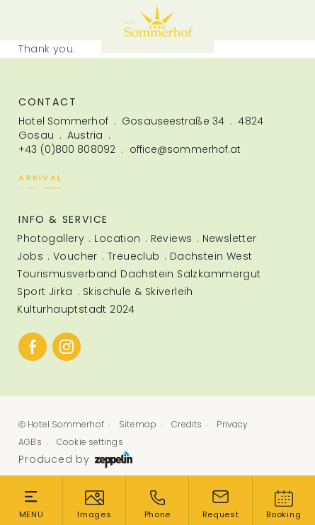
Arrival (40, 180)
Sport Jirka (44, 291)
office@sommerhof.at (185, 149)
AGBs (29, 442)
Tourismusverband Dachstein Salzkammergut (138, 274)
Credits (186, 424)
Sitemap (137, 424)
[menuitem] (47, 238)
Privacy (232, 424)
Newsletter (229, 238)
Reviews (172, 238)
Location (117, 238)
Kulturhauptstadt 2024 (76, 309)
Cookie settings (90, 442)
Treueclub (134, 256)
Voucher (75, 256)
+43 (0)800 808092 (66, 149)
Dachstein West (211, 256)
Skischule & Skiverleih (138, 291)
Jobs (30, 256)
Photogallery (50, 238)
